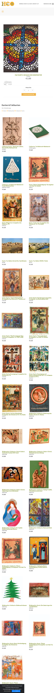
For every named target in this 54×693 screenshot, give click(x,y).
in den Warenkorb (28, 94)
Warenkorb (47, 3)
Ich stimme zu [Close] (16, 691)
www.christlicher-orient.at (29, 3)
